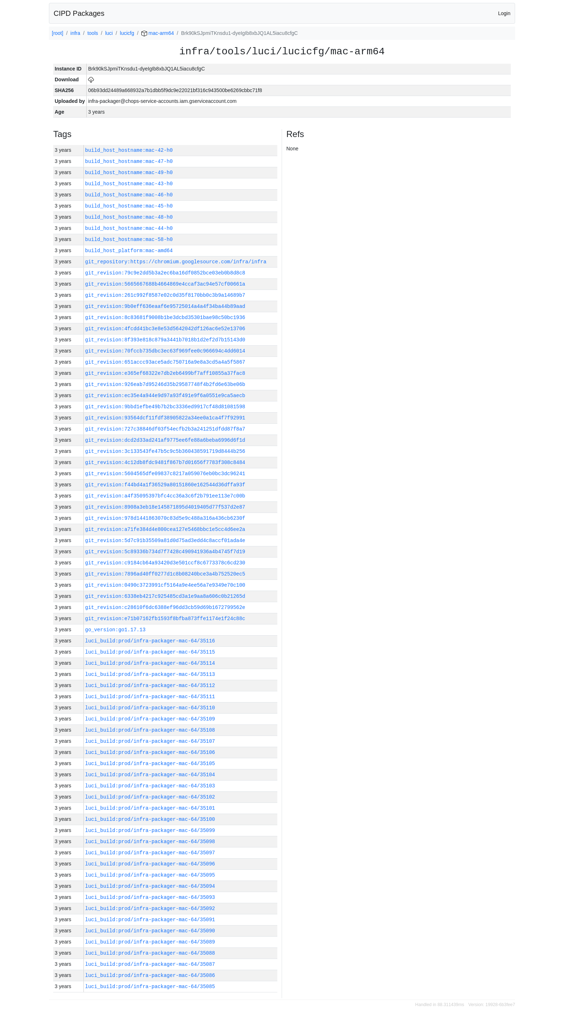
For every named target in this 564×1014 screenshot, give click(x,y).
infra (75, 33)
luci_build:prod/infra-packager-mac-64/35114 (150, 663)
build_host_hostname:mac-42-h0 (129, 150)
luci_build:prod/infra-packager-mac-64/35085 (150, 986)
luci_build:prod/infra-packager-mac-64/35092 (150, 908)
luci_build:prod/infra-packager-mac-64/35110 (150, 707)
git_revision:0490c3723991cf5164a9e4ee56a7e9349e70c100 (165, 585)
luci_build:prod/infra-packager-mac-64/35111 (150, 696)
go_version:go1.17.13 (115, 629)
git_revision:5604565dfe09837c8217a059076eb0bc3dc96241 (165, 473)
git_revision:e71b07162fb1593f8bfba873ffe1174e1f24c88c (165, 618)
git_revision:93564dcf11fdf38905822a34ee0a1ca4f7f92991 (165, 417)
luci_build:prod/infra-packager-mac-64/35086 (150, 975)
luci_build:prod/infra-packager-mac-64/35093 (150, 897)
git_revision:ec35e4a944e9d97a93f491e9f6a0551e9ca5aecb (165, 395)
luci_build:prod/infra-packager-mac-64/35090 (150, 930)
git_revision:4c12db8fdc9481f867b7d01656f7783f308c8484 (165, 462)
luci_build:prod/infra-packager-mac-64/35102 (150, 797)
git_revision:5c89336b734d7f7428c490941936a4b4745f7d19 (165, 551)
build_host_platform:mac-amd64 (129, 250)
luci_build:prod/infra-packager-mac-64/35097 (150, 852)
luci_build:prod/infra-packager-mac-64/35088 (150, 953)
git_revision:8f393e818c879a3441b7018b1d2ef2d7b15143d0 (165, 339)
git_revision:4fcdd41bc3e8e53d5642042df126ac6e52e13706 (165, 328)
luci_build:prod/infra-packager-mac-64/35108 (150, 730)
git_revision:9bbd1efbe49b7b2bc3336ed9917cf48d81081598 (165, 406)
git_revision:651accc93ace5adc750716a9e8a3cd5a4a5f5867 (165, 362)
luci (109, 33)
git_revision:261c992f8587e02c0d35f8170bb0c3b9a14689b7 (165, 295)
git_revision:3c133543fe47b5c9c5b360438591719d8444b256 (165, 451)
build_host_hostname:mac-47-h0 (129, 161)
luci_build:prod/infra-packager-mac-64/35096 (150, 863)
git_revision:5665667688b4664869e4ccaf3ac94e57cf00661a (165, 284)
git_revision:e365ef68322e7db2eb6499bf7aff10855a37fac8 (165, 373)
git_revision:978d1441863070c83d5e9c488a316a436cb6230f (165, 518)
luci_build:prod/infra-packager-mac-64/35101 (150, 808)
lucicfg (127, 33)
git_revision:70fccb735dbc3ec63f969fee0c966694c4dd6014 (165, 350)
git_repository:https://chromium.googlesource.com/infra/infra (176, 261)
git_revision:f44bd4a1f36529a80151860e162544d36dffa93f (165, 484)
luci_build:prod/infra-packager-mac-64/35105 (150, 763)
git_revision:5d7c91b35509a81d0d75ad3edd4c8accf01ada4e (165, 540)
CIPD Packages (79, 13)
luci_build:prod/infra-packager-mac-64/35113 (150, 674)
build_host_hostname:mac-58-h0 (129, 239)
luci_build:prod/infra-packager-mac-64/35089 (150, 941)
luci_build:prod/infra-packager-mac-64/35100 (150, 819)
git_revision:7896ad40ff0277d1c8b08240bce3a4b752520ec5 (165, 573)
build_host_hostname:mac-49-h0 (129, 172)
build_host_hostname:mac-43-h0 (129, 183)
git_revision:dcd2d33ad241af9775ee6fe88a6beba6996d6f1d (165, 440)
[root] (57, 33)
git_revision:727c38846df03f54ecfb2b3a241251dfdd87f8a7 (165, 429)
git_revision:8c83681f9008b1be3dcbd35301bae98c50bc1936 (165, 317)
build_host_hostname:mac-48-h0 (129, 217)
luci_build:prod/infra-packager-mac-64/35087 (150, 964)
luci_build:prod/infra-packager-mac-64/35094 (150, 886)
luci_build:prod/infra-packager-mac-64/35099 (150, 830)
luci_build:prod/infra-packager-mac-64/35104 (150, 774)
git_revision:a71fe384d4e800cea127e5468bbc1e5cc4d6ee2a (165, 529)
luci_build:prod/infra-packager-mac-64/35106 (150, 752)
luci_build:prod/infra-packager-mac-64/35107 (150, 741)
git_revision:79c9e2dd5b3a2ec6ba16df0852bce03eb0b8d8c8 (165, 272)
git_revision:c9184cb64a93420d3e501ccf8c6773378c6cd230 (165, 562)
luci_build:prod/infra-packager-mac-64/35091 (150, 919)
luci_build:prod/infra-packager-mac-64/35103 (150, 785)
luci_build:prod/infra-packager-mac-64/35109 (150, 718)
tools (92, 33)
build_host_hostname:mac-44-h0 (129, 228)
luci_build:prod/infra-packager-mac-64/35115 (150, 652)
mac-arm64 (157, 33)
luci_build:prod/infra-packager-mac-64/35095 (150, 875)
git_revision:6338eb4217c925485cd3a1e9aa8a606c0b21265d (165, 596)
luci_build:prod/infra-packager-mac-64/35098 (150, 841)
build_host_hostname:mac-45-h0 (129, 206)
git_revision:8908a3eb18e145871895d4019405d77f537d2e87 (165, 507)
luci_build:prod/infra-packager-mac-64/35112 (150, 685)
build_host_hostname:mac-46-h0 (129, 194)
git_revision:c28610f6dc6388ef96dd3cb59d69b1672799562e (165, 607)
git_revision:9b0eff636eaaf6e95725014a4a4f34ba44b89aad (165, 306)
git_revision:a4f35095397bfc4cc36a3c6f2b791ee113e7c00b (165, 495)
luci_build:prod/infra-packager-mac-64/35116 (150, 640)
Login (504, 13)
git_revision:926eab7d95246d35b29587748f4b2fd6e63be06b (165, 384)
